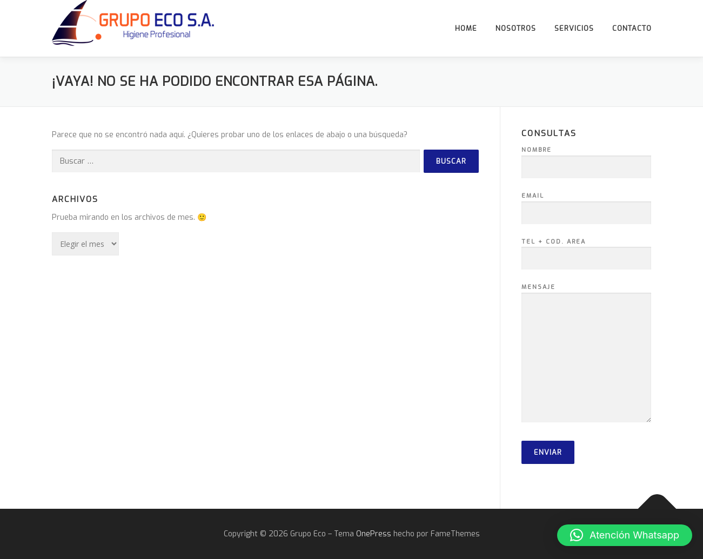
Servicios (574, 28)
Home (466, 28)
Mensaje (586, 354)
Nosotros (516, 28)
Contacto (632, 28)
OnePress (373, 534)
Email (586, 205)
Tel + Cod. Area (586, 251)
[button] (624, 535)
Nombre (586, 159)
